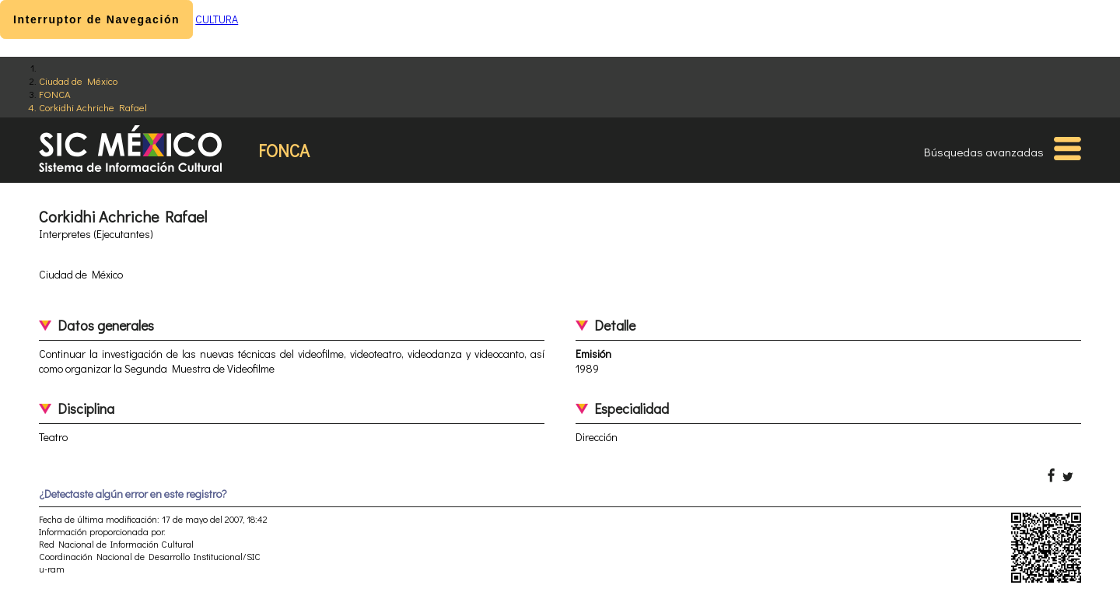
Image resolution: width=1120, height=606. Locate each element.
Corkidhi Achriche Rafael (93, 107)
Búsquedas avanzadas (984, 151)
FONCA (55, 93)
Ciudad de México (78, 80)
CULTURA (216, 19)
